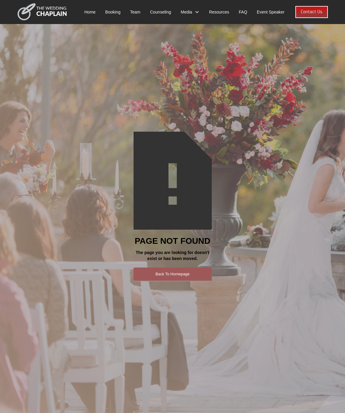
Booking (113, 12)
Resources (219, 12)
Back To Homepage (172, 274)
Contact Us (311, 12)
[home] (42, 12)
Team (135, 12)
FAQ (243, 12)
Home (89, 12)
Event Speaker (271, 12)
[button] (190, 12)
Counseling (160, 12)
